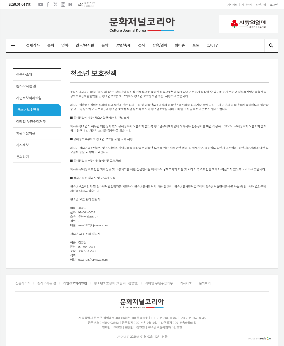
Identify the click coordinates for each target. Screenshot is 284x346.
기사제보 (232, 4)
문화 (50, 45)
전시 (141, 45)
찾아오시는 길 (26, 86)
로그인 (274, 4)
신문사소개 (24, 74)
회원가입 (261, 4)
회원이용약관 (25, 133)
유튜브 (40, 4)
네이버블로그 (70, 4)
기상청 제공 (89, 6)
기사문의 (246, 4)
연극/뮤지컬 (85, 45)
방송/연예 (159, 45)
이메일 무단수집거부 (31, 121)
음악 (104, 45)
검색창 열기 (271, 45)
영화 (64, 45)
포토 (195, 45)
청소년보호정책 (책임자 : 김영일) (116, 283)
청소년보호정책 (28, 109)
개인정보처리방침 (29, 97)
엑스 (55, 4)
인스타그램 (63, 4)
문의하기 (22, 156)
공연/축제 (123, 45)
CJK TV (211, 45)
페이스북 (48, 4)
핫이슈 (180, 45)
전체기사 (33, 45)
